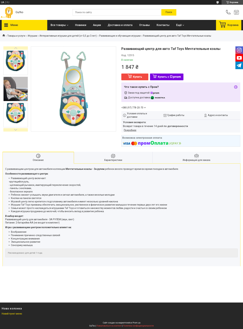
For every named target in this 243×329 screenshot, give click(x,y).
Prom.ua (136, 323)
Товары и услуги (16, 35)
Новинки (80, 25)
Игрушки (32, 35)
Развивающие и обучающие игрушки (120, 35)
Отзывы (144, 25)
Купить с (169, 76)
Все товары (58, 25)
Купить (137, 76)
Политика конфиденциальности (138, 326)
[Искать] (168, 12)
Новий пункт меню (12, 313)
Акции (97, 25)
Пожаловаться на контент (109, 326)
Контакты (163, 25)
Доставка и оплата (120, 25)
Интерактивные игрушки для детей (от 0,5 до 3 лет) (68, 35)
